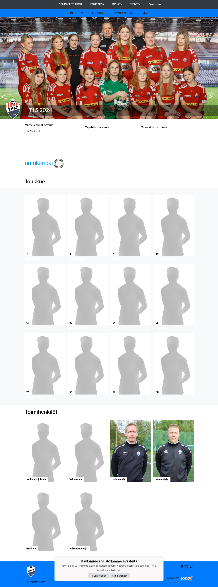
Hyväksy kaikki (98, 575)
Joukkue (97, 13)
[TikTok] (190, 566)
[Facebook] (180, 566)
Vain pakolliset (119, 575)
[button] (16, 68)
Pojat (117, 4)
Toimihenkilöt (123, 13)
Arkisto (155, 4)
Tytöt (135, 4)
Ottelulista (32, 142)
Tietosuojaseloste (35, 581)
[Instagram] (185, 566)
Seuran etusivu (70, 4)
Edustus (97, 4)
